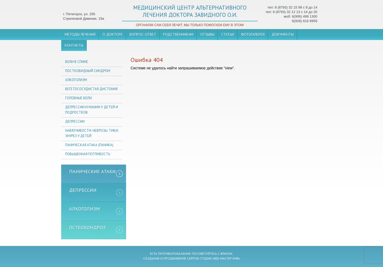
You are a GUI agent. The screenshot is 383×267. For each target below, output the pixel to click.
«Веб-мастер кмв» (226, 258)
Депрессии (75, 121)
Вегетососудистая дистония (91, 89)
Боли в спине (76, 61)
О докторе (112, 34)
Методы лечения (80, 34)
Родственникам (178, 34)
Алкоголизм (76, 80)
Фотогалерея (253, 34)
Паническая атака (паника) (89, 145)
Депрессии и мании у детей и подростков (91, 110)
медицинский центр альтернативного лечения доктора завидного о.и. (190, 11)
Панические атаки (92, 171)
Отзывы (207, 34)
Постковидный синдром (87, 71)
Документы (283, 34)
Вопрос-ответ (143, 34)
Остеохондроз (87, 227)
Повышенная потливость (87, 154)
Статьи (227, 34)
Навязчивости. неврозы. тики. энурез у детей (92, 133)
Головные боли (78, 98)
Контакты (74, 45)
